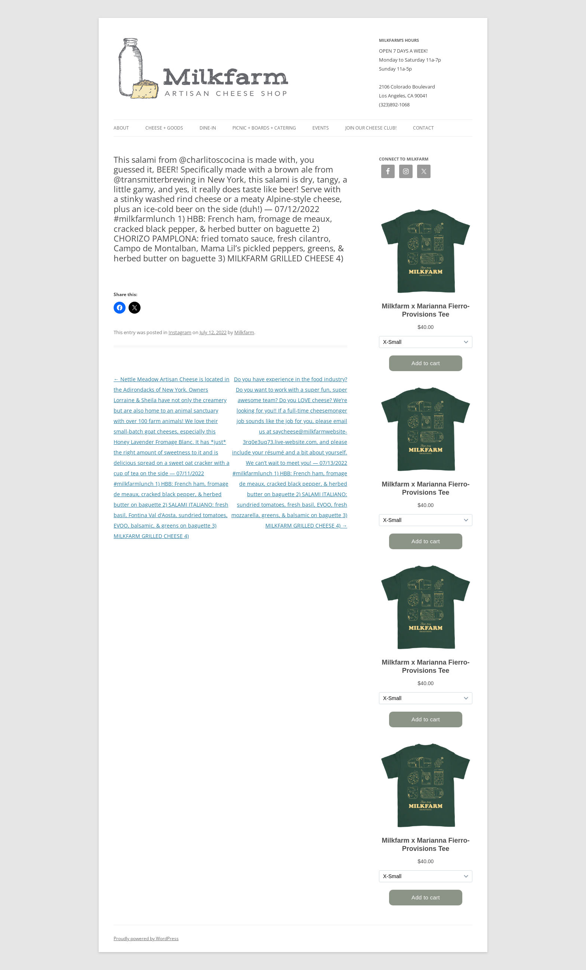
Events (320, 128)
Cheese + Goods (164, 128)
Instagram (180, 332)
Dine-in (208, 128)
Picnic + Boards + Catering (264, 128)
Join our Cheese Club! (371, 128)
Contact (423, 128)
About (121, 128)
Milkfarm (244, 332)
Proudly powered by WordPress (146, 938)
